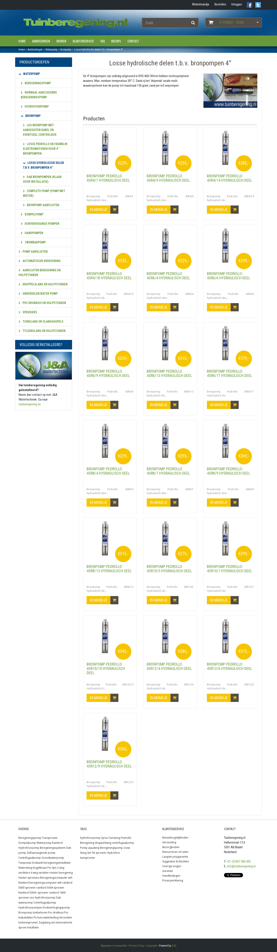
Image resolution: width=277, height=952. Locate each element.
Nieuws (116, 41)
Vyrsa (104, 838)
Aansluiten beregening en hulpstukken (40, 272)
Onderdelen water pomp (38, 293)
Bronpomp (30, 116)
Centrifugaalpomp (29, 858)
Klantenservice (83, 41)
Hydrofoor (113, 853)
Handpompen (32, 233)
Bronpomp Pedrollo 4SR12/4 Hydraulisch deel (169, 666)
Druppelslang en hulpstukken (43, 284)
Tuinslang (114, 838)
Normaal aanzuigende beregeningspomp (39, 95)
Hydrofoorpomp (35, 106)
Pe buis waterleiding (46, 917)
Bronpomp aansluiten (41, 205)
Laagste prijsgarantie (175, 856)
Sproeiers (28, 312)
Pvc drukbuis (56, 912)
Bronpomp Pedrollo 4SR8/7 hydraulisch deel (168, 471)
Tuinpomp (24, 863)
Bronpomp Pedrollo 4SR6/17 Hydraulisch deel (229, 373)
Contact (133, 41)
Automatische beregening (40, 261)
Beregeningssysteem (52, 848)
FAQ (102, 41)
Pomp (83, 848)
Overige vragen (171, 866)
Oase (127, 848)
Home (22, 41)
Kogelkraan (40, 868)
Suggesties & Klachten (175, 861)
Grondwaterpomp (53, 858)
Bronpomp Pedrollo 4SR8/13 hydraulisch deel (109, 568)
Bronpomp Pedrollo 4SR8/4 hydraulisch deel (108, 471)
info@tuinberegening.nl (241, 866)
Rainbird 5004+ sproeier (33, 892)
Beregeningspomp (36, 83)
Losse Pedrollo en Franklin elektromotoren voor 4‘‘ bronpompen (45, 148)
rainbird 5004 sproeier (50, 887)
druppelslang (103, 843)
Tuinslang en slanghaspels (41, 321)
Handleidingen (171, 876)
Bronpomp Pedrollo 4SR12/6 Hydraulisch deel (229, 666)
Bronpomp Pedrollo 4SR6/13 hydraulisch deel (169, 373)
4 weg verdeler (40, 872)
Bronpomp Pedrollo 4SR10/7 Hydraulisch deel (229, 568)
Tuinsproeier (50, 838)
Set (89, 853)
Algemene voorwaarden (114, 945)
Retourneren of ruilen (175, 852)
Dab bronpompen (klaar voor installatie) (42, 179)
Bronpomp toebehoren (32, 912)
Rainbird (57, 843)
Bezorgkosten (170, 847)
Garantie (167, 871)
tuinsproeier (87, 858)
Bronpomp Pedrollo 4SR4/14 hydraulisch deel (229, 178)
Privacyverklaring (172, 880)
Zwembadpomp (33, 242)
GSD (174, 945)
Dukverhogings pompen (40, 223)
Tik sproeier (99, 853)
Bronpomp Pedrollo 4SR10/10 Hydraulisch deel (106, 668)
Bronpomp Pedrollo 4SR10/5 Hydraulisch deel (169, 568)
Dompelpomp (32, 214)
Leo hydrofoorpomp (42, 897)
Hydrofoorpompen (30, 907)
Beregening (87, 843)
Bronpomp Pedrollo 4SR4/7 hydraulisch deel (108, 178)
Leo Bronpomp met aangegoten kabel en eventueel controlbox (39, 129)
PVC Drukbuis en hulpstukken (42, 303)
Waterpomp (29, 74)
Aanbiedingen (41, 41)
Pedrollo (126, 838)
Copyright (151, 945)
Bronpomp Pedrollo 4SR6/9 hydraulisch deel (108, 373)
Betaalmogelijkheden (175, 837)
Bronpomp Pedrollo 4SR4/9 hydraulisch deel (168, 178)
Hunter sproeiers (28, 877)
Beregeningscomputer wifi (56, 877)
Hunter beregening (61, 872)
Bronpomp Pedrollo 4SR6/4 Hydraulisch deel (168, 275)
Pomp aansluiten (33, 251)
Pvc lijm (51, 868)
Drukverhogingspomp (56, 907)
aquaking (93, 848)
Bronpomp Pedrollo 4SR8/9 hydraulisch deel (228, 471)
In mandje (104, 209)
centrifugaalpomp (123, 843)
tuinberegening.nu (30, 404)
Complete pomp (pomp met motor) (44, 193)
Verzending (169, 842)
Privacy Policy (136, 945)
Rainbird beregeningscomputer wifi (40, 882)
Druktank (37, 863)
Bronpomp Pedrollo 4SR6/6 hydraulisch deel (228, 275)
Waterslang (25, 868)
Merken (61, 41)
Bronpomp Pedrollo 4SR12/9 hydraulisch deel (109, 764)
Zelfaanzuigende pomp (41, 853)
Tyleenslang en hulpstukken (42, 331)
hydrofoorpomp (90, 838)
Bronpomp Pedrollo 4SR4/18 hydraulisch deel (109, 275)
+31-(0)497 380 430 (238, 861)
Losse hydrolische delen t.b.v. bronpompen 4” (43, 165)
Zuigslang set (47, 922)
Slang (83, 853)
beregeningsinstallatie (57, 863)
